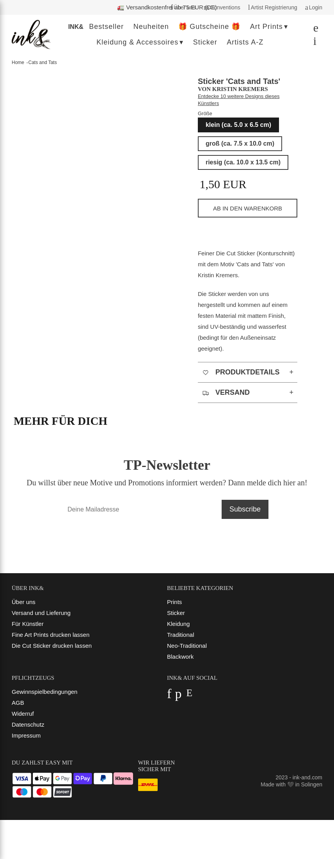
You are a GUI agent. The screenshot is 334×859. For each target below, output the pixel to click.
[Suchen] (313, 29)
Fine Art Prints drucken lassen (50, 634)
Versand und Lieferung (41, 612)
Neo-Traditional (187, 645)
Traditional (180, 634)
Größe (205, 113)
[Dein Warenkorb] (312, 42)
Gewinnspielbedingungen (44, 691)
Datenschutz (28, 724)
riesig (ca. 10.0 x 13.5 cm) (243, 162)
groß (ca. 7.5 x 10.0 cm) (240, 143)
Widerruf (23, 713)
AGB (18, 702)
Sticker (176, 612)
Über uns (24, 602)
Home (18, 62)
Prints (174, 602)
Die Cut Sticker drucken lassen (52, 645)
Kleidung (178, 623)
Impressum (26, 735)
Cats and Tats (42, 62)
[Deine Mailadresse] (141, 509)
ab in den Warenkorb (247, 208)
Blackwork (180, 656)
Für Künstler (28, 623)
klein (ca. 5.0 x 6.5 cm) (238, 124)
